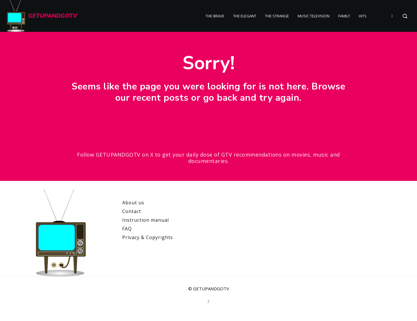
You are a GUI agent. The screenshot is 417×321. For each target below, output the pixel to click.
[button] (405, 16)
